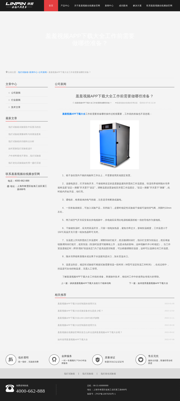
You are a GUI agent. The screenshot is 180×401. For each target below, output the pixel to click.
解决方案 (137, 5)
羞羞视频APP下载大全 (73, 114)
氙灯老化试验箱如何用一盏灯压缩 (24, 163)
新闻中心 (109, 5)
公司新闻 (43, 72)
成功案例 (123, 5)
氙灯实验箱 (87, 373)
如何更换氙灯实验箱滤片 (20, 148)
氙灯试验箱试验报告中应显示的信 (24, 127)
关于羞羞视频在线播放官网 (87, 5)
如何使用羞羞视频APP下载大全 (153, 283)
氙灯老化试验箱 (108, 373)
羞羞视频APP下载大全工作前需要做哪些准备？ (92, 103)
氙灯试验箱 (23, 72)
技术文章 (14, 107)
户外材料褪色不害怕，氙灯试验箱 (24, 155)
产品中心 (65, 5)
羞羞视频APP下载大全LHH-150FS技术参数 (116, 318)
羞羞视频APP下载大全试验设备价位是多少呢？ (116, 310)
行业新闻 (14, 100)
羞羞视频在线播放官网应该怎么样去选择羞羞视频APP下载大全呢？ (116, 332)
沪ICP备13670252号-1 (105, 394)
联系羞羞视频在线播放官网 (159, 5)
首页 (51, 5)
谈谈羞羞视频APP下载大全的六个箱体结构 (90, 283)
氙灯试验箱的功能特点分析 (21, 141)
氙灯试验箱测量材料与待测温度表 (24, 134)
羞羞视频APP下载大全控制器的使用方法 (116, 303)
